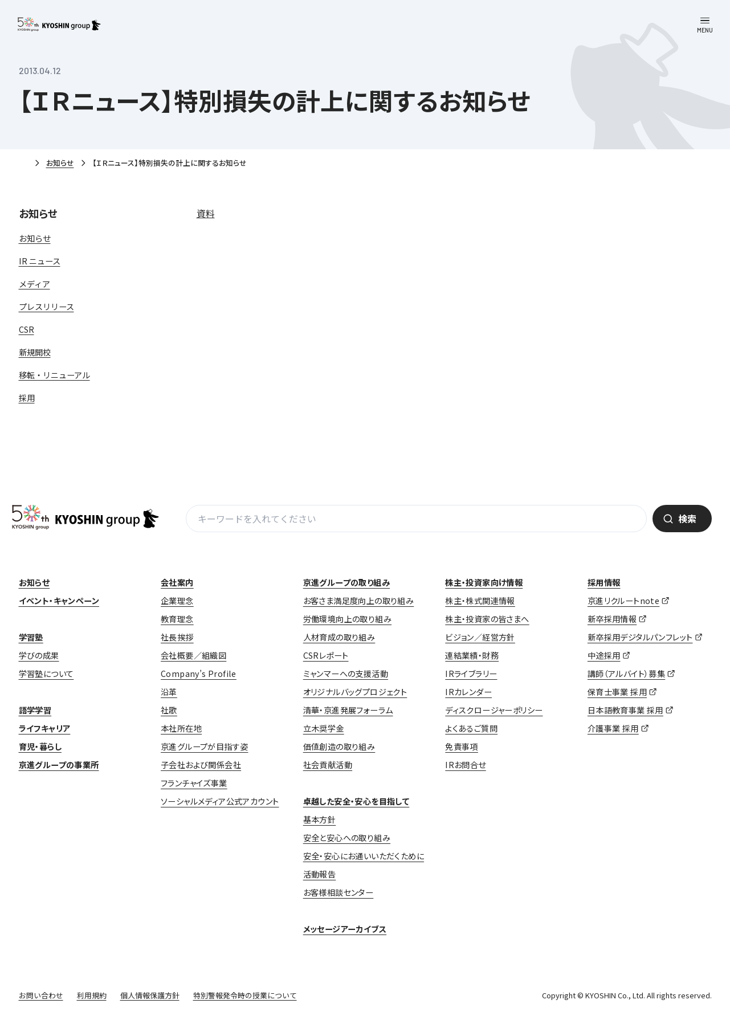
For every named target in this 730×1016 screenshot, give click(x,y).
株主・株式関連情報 (480, 600)
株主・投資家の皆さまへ (487, 619)
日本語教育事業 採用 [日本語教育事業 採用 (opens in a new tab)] (625, 710)
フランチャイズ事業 (194, 783)
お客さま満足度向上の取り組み (358, 600)
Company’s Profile (198, 673)
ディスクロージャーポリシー (494, 710)
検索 (687, 518)
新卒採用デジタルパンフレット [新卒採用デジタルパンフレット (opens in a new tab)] (640, 637)
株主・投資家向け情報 (484, 582)
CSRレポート (326, 655)
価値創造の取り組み (339, 746)
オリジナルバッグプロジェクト (355, 691)
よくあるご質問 (471, 728)
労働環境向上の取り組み (347, 619)
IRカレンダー (468, 691)
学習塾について (46, 673)
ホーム (23, 164)
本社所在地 (181, 728)
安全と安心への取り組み (346, 837)
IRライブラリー (471, 673)
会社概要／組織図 (193, 655)
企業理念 (177, 600)
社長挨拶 (177, 637)
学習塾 (31, 637)
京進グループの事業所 (59, 764)
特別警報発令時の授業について (245, 995)
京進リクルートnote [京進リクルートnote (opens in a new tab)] (623, 600)
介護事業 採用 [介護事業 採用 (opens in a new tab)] (613, 728)
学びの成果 (39, 655)
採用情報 (604, 582)
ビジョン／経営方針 (480, 637)
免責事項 (461, 746)
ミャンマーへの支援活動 (345, 673)
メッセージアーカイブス (344, 929)
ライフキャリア (45, 728)
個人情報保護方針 (150, 995)
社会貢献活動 (327, 764)
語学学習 (35, 710)
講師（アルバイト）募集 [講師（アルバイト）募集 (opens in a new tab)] (626, 673)
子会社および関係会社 (201, 764)
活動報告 (319, 874)
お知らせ (60, 162)
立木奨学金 (323, 728)
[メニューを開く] (705, 25)
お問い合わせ (41, 995)
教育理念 (177, 619)
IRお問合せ (465, 764)
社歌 (169, 710)
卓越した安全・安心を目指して (356, 801)
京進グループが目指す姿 (204, 746)
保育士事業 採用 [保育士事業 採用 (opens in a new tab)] (617, 691)
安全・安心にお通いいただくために (363, 856)
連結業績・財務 (472, 655)
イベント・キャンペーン (59, 600)
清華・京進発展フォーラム (348, 710)
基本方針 (319, 819)
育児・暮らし (40, 746)
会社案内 (177, 582)
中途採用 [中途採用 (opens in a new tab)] (604, 655)
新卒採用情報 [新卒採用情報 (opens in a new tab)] (612, 619)
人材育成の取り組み (339, 637)
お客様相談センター (338, 892)
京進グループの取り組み (346, 582)
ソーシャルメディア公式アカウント (220, 801)
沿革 (169, 691)
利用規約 (92, 995)
